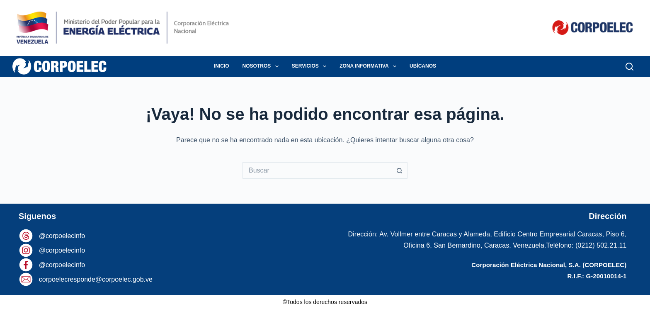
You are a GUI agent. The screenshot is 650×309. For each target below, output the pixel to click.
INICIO (221, 66)
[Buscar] (629, 67)
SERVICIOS (311, 66)
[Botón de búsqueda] (399, 170)
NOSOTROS (262, 66)
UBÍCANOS (423, 66)
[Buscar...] (316, 170)
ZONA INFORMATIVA (370, 66)
